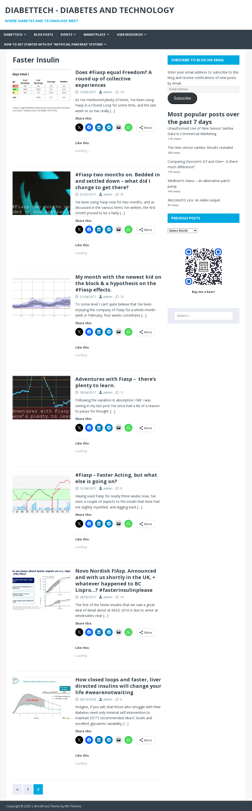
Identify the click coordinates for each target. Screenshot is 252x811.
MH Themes (73, 806)
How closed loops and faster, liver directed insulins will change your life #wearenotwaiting (118, 686)
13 (122, 296)
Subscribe (182, 98)
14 (122, 92)
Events (66, 34)
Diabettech (13, 34)
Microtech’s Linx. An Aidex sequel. (194, 200)
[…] (112, 110)
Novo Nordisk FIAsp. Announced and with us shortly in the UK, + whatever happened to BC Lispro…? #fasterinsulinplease (115, 580)
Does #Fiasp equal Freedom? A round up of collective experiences (113, 78)
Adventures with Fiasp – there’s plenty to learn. (115, 382)
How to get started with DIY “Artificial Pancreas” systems (53, 44)
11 (122, 392)
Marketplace (94, 34)
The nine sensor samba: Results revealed (200, 147)
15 (122, 194)
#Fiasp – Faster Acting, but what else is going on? (116, 478)
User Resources (130, 34)
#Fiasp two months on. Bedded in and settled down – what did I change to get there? (117, 181)
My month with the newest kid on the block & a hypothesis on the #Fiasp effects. (118, 283)
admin (107, 92)
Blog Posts (43, 34)
